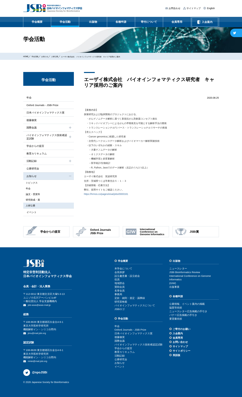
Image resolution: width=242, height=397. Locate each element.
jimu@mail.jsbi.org (38, 333)
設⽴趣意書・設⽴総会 (127, 276)
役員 (117, 280)
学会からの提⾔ (35, 147)
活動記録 (49, 163)
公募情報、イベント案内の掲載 (187, 304)
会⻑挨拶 (120, 273)
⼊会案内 (178, 334)
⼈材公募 (63, 56)
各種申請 (121, 21)
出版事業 (174, 287)
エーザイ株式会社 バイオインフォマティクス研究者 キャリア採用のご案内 (112, 56)
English (210, 8)
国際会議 (49, 129)
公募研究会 (32, 170)
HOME (26, 56)
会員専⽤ (178, 338)
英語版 (176, 356)
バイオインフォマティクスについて (135, 306)
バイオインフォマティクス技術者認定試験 (49, 138)
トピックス (34, 185)
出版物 (93, 21)
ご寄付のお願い (181, 330)
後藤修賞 (31, 120)
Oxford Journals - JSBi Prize (43, 105)
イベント (31, 213)
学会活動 (65, 21)
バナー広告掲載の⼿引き (183, 316)
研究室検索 (121, 302)
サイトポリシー (181, 351)
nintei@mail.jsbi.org (39, 361)
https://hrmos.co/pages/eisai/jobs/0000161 (106, 194)
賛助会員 (120, 287)
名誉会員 (120, 291)
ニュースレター (178, 269)
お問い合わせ (180, 343)
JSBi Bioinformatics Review (184, 273)
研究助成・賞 (35, 201)
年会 (28, 97)
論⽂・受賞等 (35, 195)
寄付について (149, 21)
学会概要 (37, 21)
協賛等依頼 (175, 308)
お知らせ (50, 56)
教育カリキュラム (36, 155)
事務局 (118, 295)
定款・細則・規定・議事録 (130, 299)
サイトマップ (193, 8)
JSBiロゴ (120, 310)
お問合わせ (174, 8)
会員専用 (177, 21)
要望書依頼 (175, 319)
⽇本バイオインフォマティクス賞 (46, 113)
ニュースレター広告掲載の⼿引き (188, 312)
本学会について (123, 269)
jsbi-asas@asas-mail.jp (41, 305)
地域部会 (120, 284)
